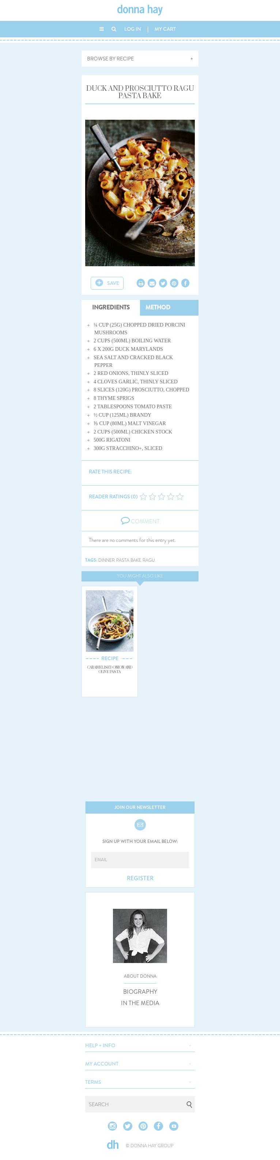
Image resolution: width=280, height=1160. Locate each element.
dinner (106, 560)
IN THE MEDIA (140, 1003)
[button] (140, 1044)
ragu (149, 560)
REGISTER (140, 878)
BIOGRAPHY (140, 992)
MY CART (165, 29)
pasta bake (128, 560)
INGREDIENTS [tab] (111, 307)
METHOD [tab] (157, 307)
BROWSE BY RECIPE (110, 58)
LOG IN (132, 29)
